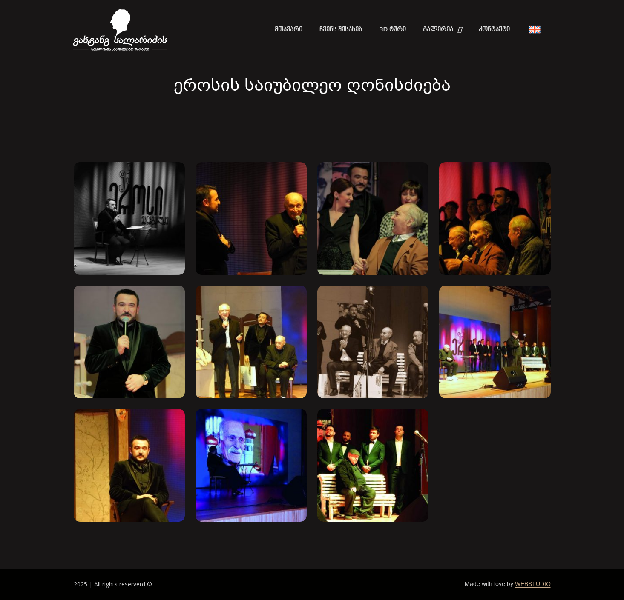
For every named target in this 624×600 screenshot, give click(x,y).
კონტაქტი (494, 29)
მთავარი (288, 29)
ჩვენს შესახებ (340, 29)
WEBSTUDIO (533, 584)
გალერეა (442, 29)
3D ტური (392, 29)
